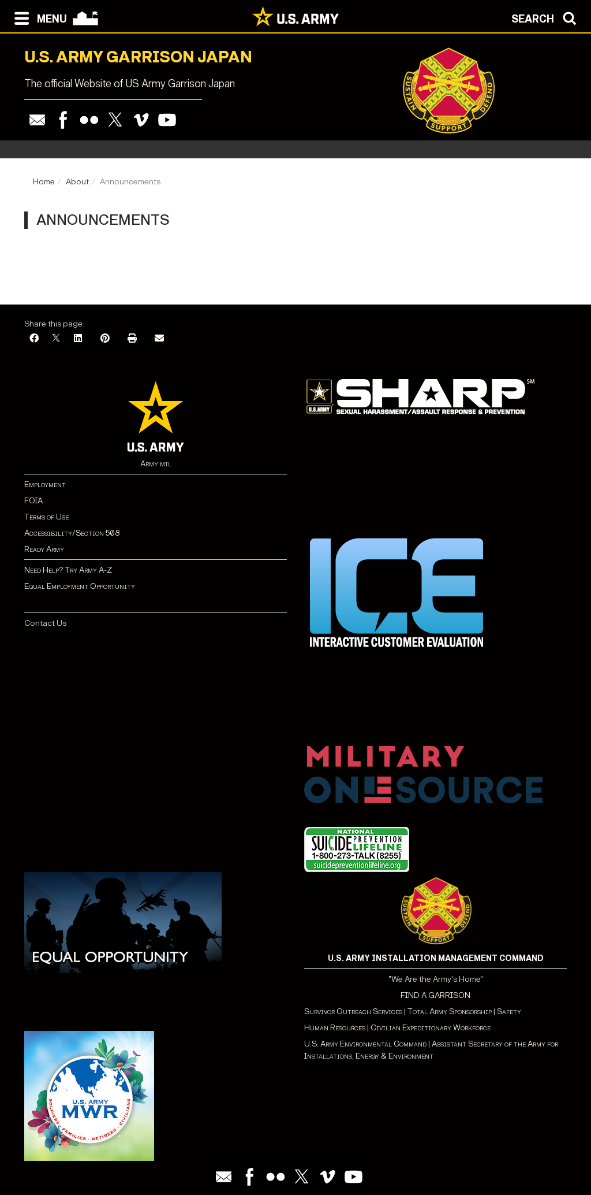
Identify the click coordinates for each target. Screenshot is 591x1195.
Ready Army (44, 549)
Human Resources (334, 1028)
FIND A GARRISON (435, 995)
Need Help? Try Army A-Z (68, 570)
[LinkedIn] (78, 339)
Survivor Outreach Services (353, 1011)
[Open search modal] (546, 17)
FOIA (33, 501)
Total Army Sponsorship (449, 1011)
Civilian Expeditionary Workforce (431, 1028)
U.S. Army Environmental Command (365, 1044)
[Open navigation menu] (38, 17)
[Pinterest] (105, 339)
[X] (56, 339)
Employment (45, 484)
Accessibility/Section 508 (71, 533)
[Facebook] (34, 339)
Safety (509, 1011)
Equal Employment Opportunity (79, 586)
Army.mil (155, 464)
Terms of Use (46, 517)
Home (44, 182)
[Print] (132, 339)
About (77, 182)
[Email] (159, 339)
